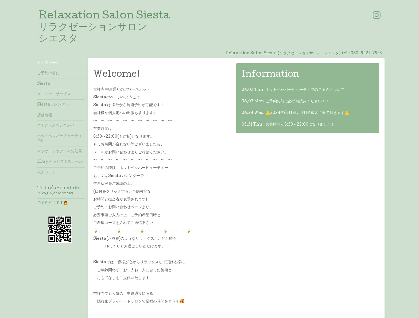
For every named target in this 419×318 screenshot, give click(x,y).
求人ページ (46, 172)
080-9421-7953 (366, 53)
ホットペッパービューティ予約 (59, 138)
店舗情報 (44, 115)
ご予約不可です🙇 (52, 203)
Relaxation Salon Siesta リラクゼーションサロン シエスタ (104, 28)
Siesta (43, 84)
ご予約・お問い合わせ (56, 126)
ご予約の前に (48, 73)
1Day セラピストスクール (60, 162)
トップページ (48, 63)
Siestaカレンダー (53, 105)
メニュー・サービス (54, 94)
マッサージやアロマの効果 (59, 151)
